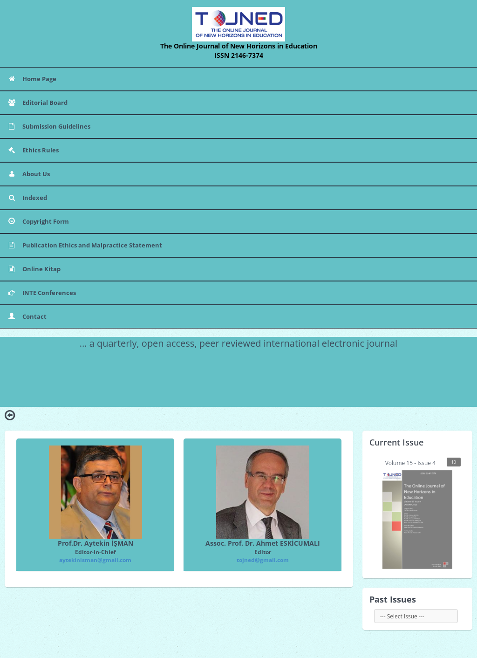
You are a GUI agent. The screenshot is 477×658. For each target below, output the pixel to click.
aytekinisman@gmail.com (95, 560)
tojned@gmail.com (263, 560)
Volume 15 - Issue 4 (421, 513)
